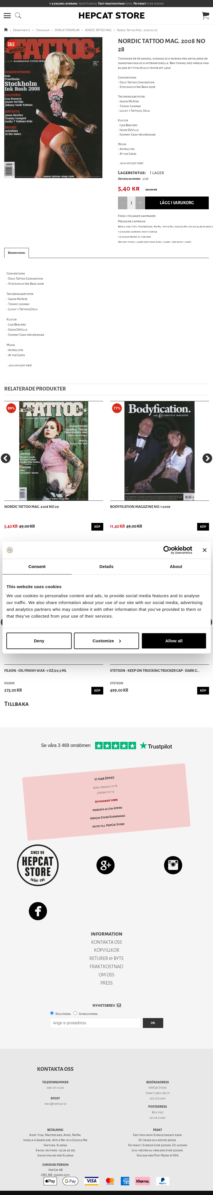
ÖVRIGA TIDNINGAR (67, 30)
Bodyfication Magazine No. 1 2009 (140, 506)
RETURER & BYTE (106, 958)
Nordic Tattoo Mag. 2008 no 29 (31, 506)
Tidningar (42, 30)
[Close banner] (204, 550)
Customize (106, 640)
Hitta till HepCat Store (108, 825)
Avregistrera (88, 1014)
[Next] (207, 458)
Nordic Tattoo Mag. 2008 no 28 (137, 30)
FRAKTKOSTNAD (106, 967)
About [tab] (176, 566)
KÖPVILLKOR (106, 950)
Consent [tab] (37, 566)
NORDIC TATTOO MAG (98, 30)
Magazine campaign (131, 221)
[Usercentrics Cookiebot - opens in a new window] (167, 550)
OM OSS (106, 975)
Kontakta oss (55, 1069)
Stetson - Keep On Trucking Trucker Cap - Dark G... (155, 670)
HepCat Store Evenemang (108, 817)
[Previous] (5, 458)
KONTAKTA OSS (106, 942)
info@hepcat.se (55, 1104)
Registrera (63, 1014)
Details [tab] (107, 566)
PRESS (106, 983)
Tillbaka (16, 704)
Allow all (173, 640)
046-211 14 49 (55, 1088)
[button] (7, 15)
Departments (21, 30)
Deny (39, 640)
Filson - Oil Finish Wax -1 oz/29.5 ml (35, 670)
